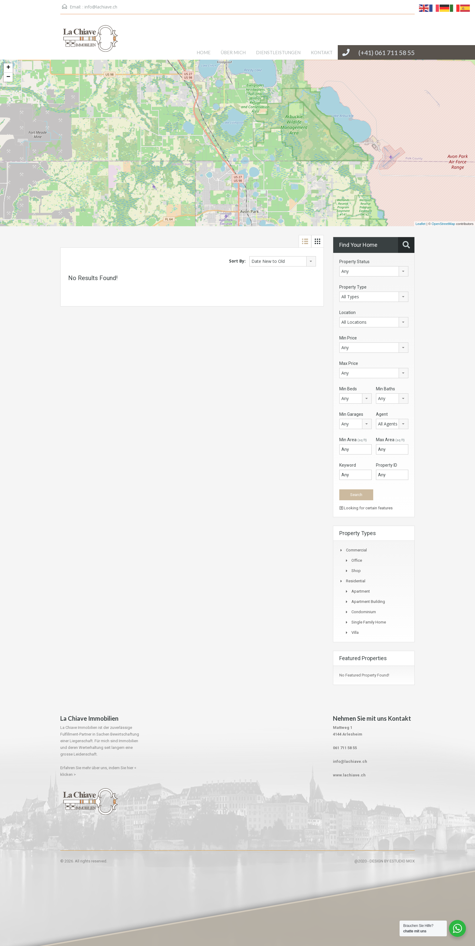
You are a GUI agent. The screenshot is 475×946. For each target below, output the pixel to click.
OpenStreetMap (443, 224)
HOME (204, 52)
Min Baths (385, 388)
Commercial (356, 550)
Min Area (353, 439)
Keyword (347, 465)
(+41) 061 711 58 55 (386, 52)
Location (347, 312)
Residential (355, 581)
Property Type (353, 287)
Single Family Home (368, 622)
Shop (356, 570)
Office (356, 560)
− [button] (8, 77)
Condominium (363, 612)
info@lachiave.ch (101, 7)
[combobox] (282, 261)
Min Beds (348, 388)
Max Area (390, 439)
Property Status (354, 261)
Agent (382, 414)
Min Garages (351, 414)
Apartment (360, 591)
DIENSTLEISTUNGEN (278, 52)
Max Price (348, 363)
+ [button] (8, 67)
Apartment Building (368, 601)
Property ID (386, 465)
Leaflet (421, 224)
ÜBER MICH (233, 52)
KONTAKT (322, 52)
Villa (355, 632)
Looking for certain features (366, 508)
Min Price (348, 338)
